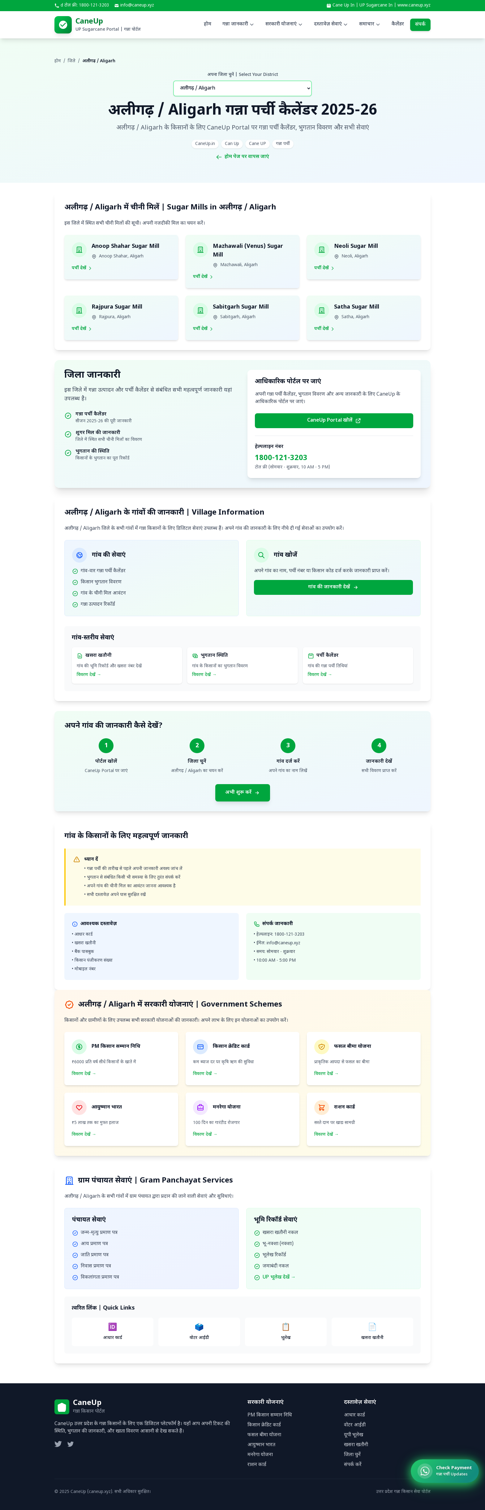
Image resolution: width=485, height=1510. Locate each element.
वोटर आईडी (355, 1425)
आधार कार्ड (354, 1415)
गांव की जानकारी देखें (333, 587)
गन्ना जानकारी (238, 24)
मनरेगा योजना (260, 1455)
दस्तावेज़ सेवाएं (331, 24)
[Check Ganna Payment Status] (440, 1473)
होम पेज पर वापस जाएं (242, 157)
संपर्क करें (353, 1465)
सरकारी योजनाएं (284, 24)
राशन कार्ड (256, 1465)
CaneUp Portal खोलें (334, 420)
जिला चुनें (352, 1455)
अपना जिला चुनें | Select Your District (242, 75)
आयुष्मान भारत (261, 1445)
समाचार (369, 24)
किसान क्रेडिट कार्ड (264, 1425)
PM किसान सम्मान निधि (269, 1415)
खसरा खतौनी (356, 1445)
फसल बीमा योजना (264, 1435)
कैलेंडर (398, 24)
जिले (71, 61)
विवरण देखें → (89, 675)
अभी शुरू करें (242, 792)
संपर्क (420, 24)
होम (207, 24)
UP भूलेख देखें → (279, 1277)
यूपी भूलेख (353, 1435)
